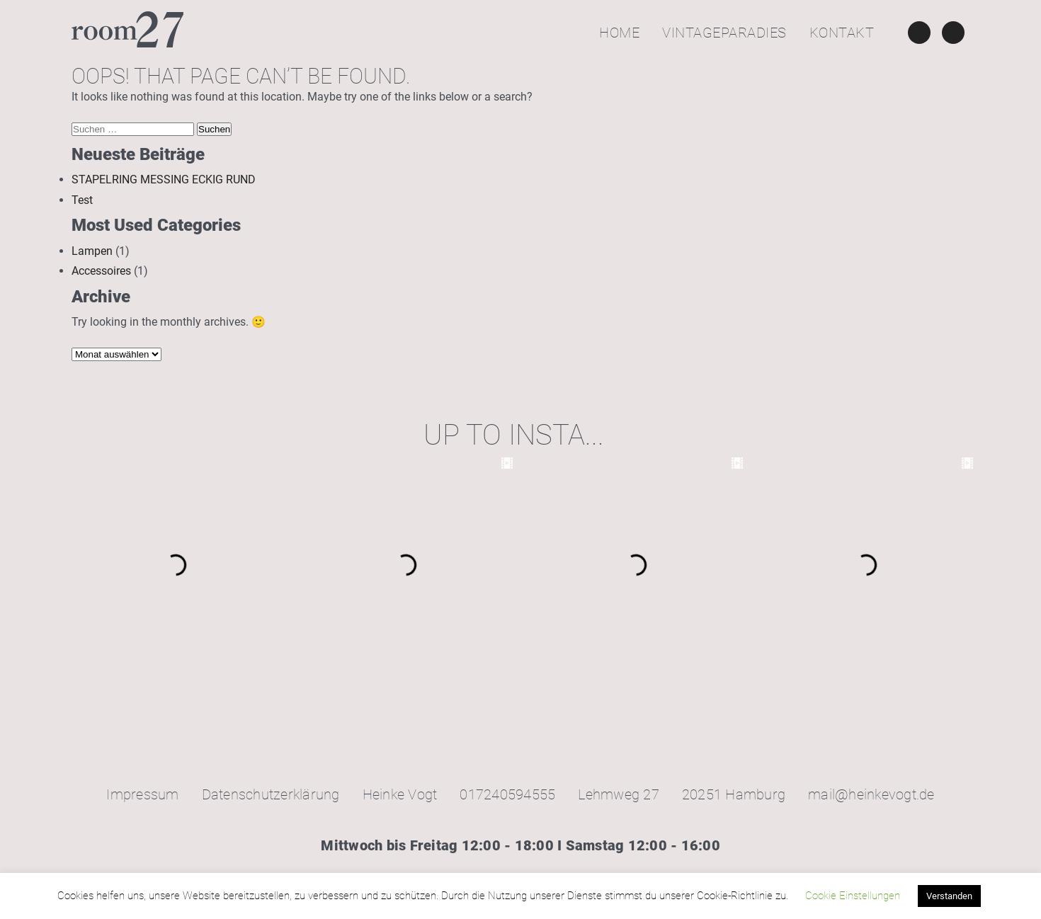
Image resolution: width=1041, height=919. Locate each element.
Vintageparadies (724, 32)
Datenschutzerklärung (271, 794)
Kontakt (842, 32)
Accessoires (101, 271)
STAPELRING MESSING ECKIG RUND (164, 179)
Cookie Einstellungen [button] (852, 895)
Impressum (142, 794)
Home (619, 32)
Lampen (92, 251)
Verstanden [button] (949, 896)
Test (82, 200)
